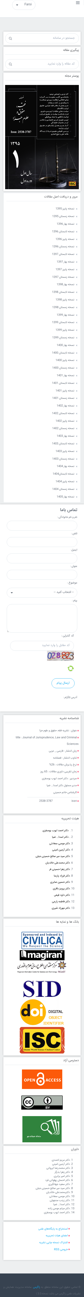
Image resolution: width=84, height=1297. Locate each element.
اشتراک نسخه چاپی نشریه (53, 1243)
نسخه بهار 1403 (65, 436)
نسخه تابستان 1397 (63, 254)
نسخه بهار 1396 (65, 224)
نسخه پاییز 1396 (65, 239)
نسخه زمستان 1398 (63, 307)
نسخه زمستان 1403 (63, 459)
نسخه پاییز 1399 (65, 330)
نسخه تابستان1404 (63, 474)
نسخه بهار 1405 (65, 497)
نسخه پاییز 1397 (65, 269)
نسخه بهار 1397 (65, 262)
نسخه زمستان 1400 (63, 368)
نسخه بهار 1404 (65, 466)
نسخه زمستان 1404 (63, 489)
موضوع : (72, 583)
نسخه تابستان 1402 (63, 413)
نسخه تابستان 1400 (63, 353)
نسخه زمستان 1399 (63, 338)
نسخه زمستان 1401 (63, 398)
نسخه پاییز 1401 (65, 391)
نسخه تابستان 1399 (63, 322)
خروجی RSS (61, 1249)
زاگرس (36, 1287)
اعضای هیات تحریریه (57, 1236)
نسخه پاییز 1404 (65, 481)
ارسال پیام (63, 683)
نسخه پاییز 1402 (65, 421)
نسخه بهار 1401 (65, 375)
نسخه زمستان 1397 (63, 277)
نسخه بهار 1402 (65, 406)
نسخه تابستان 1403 (63, 444)
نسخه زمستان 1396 (63, 247)
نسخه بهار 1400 (65, 345)
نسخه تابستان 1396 (63, 232)
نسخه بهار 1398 (65, 284)
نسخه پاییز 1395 (65, 209)
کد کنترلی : (67, 635)
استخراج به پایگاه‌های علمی (53, 1229)
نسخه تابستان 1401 (63, 383)
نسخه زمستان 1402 (63, 428)
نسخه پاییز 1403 (65, 451)
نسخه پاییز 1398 (65, 300)
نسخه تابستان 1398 (63, 292)
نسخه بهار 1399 (65, 315)
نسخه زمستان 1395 (63, 216)
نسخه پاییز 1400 (65, 360)
